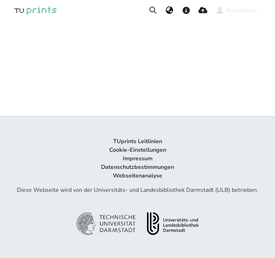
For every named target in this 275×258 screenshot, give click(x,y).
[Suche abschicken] (153, 10)
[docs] (186, 10)
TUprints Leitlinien (137, 141)
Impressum (138, 158)
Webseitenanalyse (137, 176)
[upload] (202, 10)
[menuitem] (169, 10)
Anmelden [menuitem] (234, 10)
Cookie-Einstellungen (137, 150)
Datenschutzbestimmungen (137, 167)
